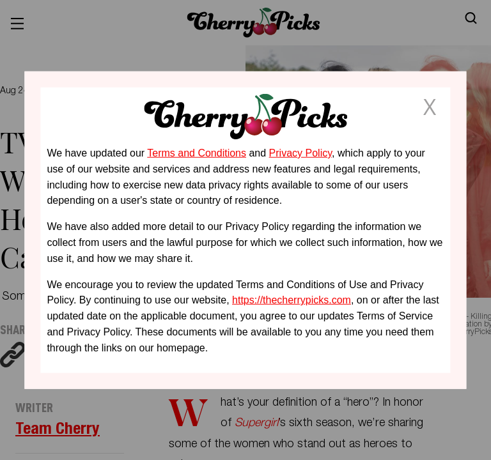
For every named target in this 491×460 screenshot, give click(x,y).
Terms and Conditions (196, 153)
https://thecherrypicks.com (291, 300)
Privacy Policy (300, 153)
